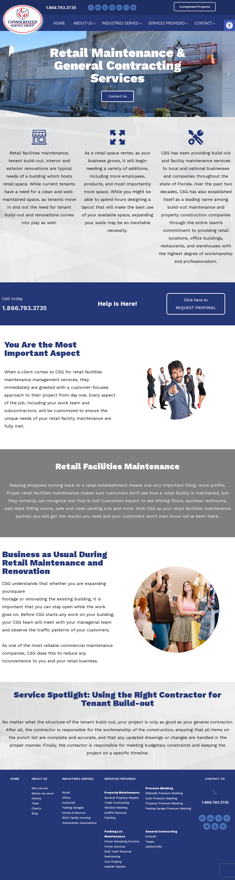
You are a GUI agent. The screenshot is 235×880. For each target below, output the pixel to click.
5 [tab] (126, 114)
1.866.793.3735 (61, 7)
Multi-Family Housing (76, 817)
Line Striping (113, 861)
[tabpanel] (117, 74)
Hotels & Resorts (73, 812)
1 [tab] (109, 114)
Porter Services (114, 846)
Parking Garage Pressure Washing (168, 808)
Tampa (149, 841)
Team (35, 803)
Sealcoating (112, 856)
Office (66, 797)
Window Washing (116, 807)
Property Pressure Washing (164, 803)
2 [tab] (113, 114)
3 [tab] (117, 114)
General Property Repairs (121, 797)
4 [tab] (122, 114)
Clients (36, 808)
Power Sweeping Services (122, 841)
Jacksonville (153, 846)
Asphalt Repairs (115, 866)
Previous (6, 73)
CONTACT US (215, 778)
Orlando (150, 836)
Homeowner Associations (79, 823)
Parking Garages (73, 807)
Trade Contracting (116, 802)
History (36, 798)
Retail (66, 792)
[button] (229, 25)
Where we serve (43, 793)
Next (228, 73)
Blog (35, 813)
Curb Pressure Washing (161, 798)
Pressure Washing (159, 788)
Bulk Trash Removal (117, 851)
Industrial (68, 802)
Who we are (40, 788)
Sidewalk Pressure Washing (164, 793)
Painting (110, 817)
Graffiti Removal (115, 812)
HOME (14, 778)
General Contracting (161, 831)
